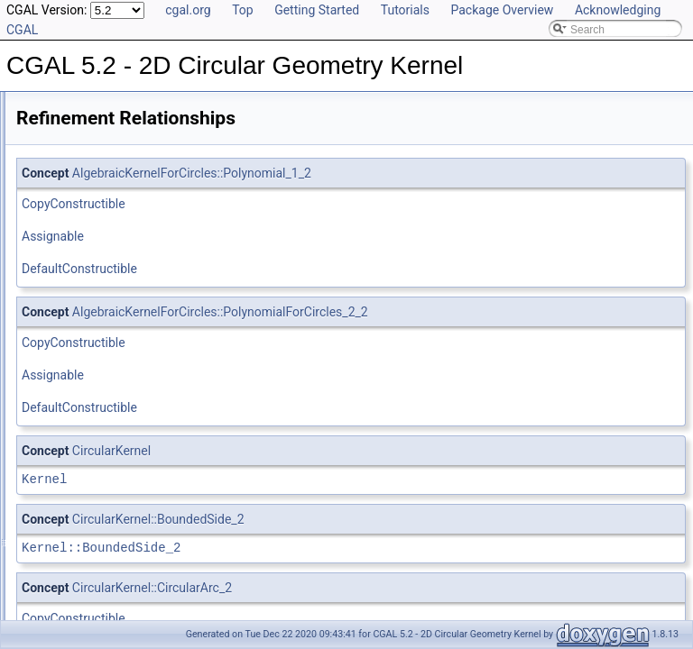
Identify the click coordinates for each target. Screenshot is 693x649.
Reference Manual (75, 146)
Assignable (278, 236)
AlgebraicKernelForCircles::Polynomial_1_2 (417, 173)
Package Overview (501, 10)
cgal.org (187, 10)
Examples (55, 265)
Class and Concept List (86, 245)
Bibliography (60, 225)
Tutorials (405, 10)
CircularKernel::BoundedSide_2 (384, 519)
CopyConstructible (299, 204)
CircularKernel (337, 450)
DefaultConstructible (305, 268)
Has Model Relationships (91, 205)
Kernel (269, 479)
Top (243, 10)
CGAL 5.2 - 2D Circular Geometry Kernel (114, 106)
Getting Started (316, 10)
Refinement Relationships (92, 166)
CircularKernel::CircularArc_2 (377, 587)
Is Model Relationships (85, 185)
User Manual (61, 126)
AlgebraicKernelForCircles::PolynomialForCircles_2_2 (446, 312)
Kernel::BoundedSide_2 (326, 547)
